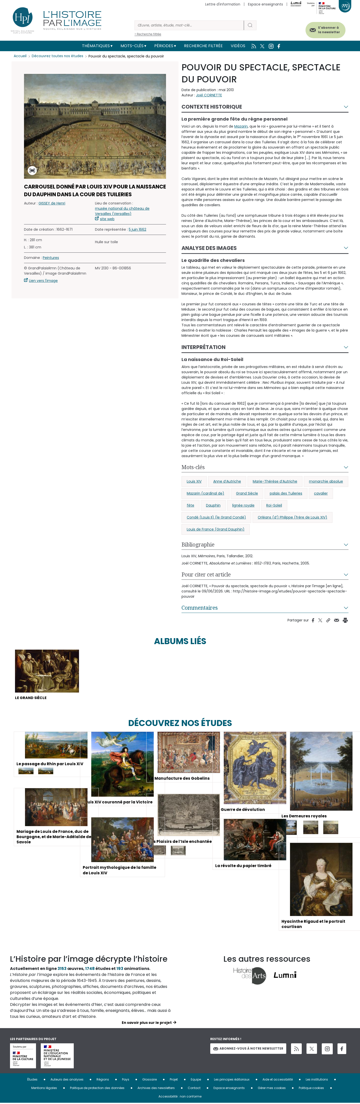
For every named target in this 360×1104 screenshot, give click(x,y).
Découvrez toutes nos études (58, 56)
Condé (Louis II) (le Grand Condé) (216, 517)
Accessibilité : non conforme (180, 1097)
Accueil (20, 56)
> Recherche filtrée (147, 34)
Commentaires (200, 607)
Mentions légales (44, 1089)
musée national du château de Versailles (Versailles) (122, 211)
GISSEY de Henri (51, 203)
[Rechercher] (189, 25)
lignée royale (243, 505)
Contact (194, 1089)
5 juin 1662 (137, 229)
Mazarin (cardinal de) (205, 493)
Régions (102, 1080)
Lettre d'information (222, 4)
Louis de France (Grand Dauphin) (215, 529)
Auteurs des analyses (67, 1080)
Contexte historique (212, 106)
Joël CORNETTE (209, 95)
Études (32, 1080)
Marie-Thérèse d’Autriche (275, 481)
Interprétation (204, 347)
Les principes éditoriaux (232, 1080)
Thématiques (96, 46)
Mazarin (241, 126)
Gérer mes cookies (272, 1089)
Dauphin (213, 505)
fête (190, 505)
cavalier (321, 493)
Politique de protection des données (97, 1089)
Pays (125, 1080)
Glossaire (149, 1080)
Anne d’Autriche (227, 481)
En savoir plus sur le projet (147, 1023)
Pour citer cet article (206, 574)
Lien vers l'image (43, 280)
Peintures (51, 257)
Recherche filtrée (203, 46)
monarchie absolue (326, 481)
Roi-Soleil (274, 505)
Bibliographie (198, 544)
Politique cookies (311, 1089)
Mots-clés (132, 46)
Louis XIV (194, 481)
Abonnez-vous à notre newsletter (248, 1049)
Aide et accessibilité (277, 1080)
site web (107, 218)
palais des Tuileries (286, 493)
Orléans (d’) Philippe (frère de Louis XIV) (292, 517)
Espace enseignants (265, 4)
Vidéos (238, 46)
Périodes (163, 46)
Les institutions (317, 1080)
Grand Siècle (247, 493)
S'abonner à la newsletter (326, 29)
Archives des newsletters (156, 1089)
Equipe (196, 1080)
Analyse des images (209, 248)
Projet (174, 1080)
